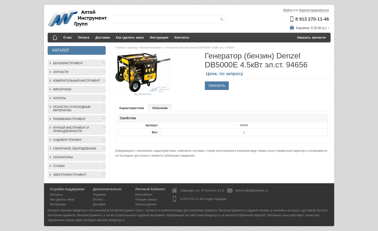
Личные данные (145, 204)
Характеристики (131, 108)
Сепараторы (63, 157)
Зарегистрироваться (314, 10)
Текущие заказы (146, 199)
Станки (59, 166)
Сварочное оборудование (74, 148)
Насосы (59, 98)
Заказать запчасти (311, 37)
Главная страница (126, 47)
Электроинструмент (70, 174)
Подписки (99, 194)
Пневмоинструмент (69, 119)
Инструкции (159, 37)
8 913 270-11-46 (312, 19)
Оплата (83, 37)
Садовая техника (67, 140)
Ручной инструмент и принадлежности (71, 129)
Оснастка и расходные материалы (72, 108)
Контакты (181, 37)
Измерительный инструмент (76, 80)
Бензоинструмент (68, 63)
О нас (67, 37)
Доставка (103, 37)
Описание (160, 108)
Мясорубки (62, 89)
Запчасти (61, 72)
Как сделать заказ (130, 37)
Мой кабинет (143, 194)
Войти (287, 10)
